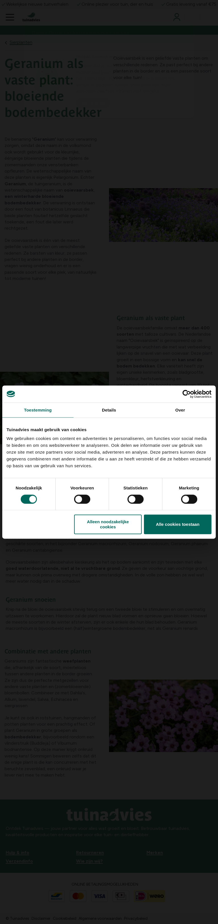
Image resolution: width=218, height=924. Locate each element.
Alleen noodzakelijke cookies (108, 524)
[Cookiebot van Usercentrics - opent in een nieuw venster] (186, 394)
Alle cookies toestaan (177, 524)
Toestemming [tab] (38, 410)
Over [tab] (180, 410)
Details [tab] (109, 410)
